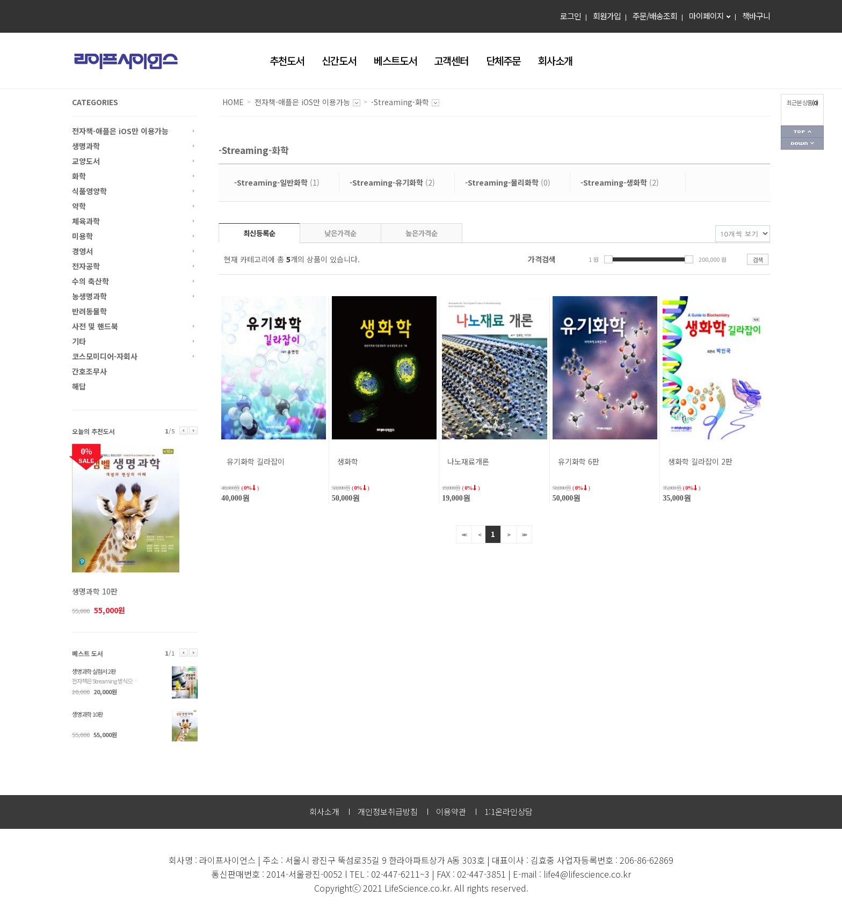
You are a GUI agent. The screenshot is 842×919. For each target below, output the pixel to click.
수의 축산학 (90, 281)
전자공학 (86, 266)
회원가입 (607, 15)
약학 (79, 206)
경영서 (82, 251)
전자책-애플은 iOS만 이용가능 (120, 131)
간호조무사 (89, 371)
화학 (79, 176)
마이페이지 (706, 15)
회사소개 (555, 60)
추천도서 (287, 60)
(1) (277, 182)
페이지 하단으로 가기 (802, 144)
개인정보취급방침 (388, 811)
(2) (392, 182)
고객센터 (451, 60)
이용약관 (451, 811)
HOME (233, 102)
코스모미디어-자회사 (104, 356)
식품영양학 (89, 191)
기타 (79, 341)
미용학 (82, 236)
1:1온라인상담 (508, 811)
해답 (79, 386)
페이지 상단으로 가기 (802, 132)
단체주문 (503, 60)
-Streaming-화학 (400, 102)
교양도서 (86, 161)
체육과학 (86, 221)
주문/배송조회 (655, 15)
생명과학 (86, 146)
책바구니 (756, 15)
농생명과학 (89, 296)
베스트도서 (395, 60)
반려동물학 (89, 311)
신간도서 (339, 60)
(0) (507, 182)
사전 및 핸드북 (95, 326)
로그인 (570, 15)
